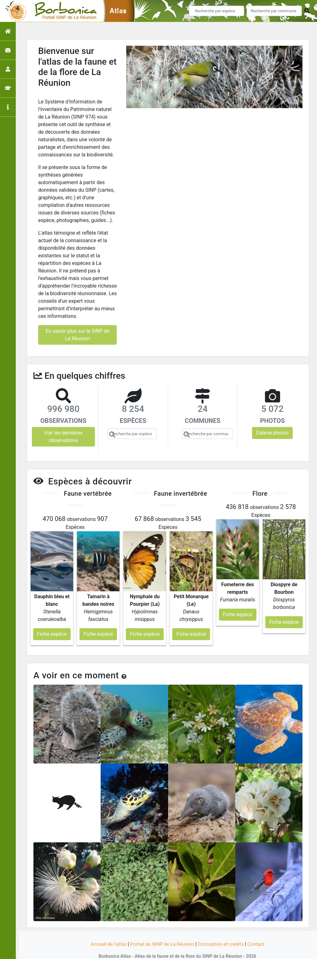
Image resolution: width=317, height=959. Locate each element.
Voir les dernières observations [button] (63, 436)
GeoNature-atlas (147, 950)
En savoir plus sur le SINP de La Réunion (77, 335)
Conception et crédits (223, 931)
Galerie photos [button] (272, 433)
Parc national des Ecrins (225, 950)
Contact (259, 931)
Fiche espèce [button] (52, 621)
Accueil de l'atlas (105, 931)
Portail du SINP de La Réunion (161, 931)
